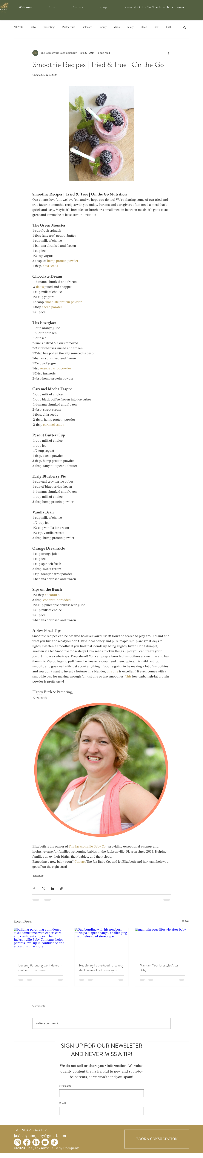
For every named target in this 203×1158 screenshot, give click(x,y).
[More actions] (168, 53)
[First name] (100, 1093)
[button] (184, 27)
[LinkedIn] (36, 1142)
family (103, 27)
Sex (157, 27)
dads (117, 27)
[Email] (100, 1111)
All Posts (18, 27)
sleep (144, 27)
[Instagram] (17, 1142)
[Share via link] (61, 888)
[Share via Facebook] (34, 888)
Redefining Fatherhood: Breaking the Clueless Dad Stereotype (101, 968)
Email (62, 1103)
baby (33, 27)
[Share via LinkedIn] (52, 888)
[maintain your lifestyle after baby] (162, 943)
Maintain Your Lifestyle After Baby (159, 968)
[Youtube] (45, 1142)
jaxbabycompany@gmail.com (40, 1135)
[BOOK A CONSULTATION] (156, 1139)
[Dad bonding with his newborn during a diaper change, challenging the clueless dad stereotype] (102, 943)
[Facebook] (26, 1142)
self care (87, 27)
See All (185, 921)
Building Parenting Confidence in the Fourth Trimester (40, 968)
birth (169, 27)
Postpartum (68, 27)
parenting (49, 27)
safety (130, 27)
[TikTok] (54, 1142)
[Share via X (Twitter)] (43, 888)
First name (65, 1086)
